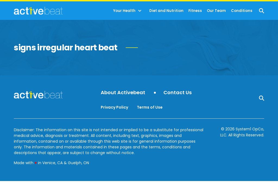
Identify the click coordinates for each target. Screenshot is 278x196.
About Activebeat (123, 93)
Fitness (195, 11)
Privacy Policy (114, 107)
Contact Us (177, 93)
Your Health (124, 11)
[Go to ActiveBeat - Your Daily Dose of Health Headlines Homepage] (38, 10)
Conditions (241, 11)
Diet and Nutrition (166, 11)
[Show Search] (261, 10)
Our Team (216, 11)
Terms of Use (150, 107)
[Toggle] (139, 11)
